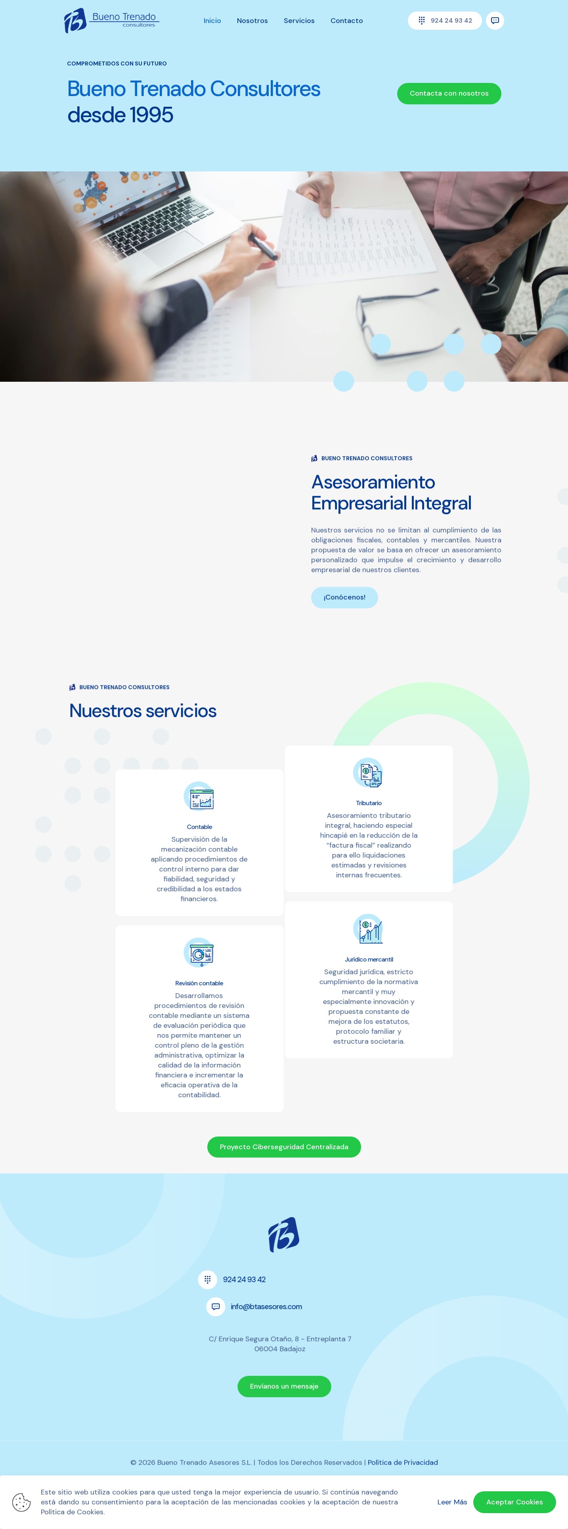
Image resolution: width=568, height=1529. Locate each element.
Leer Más (452, 1502)
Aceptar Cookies (514, 1502)
